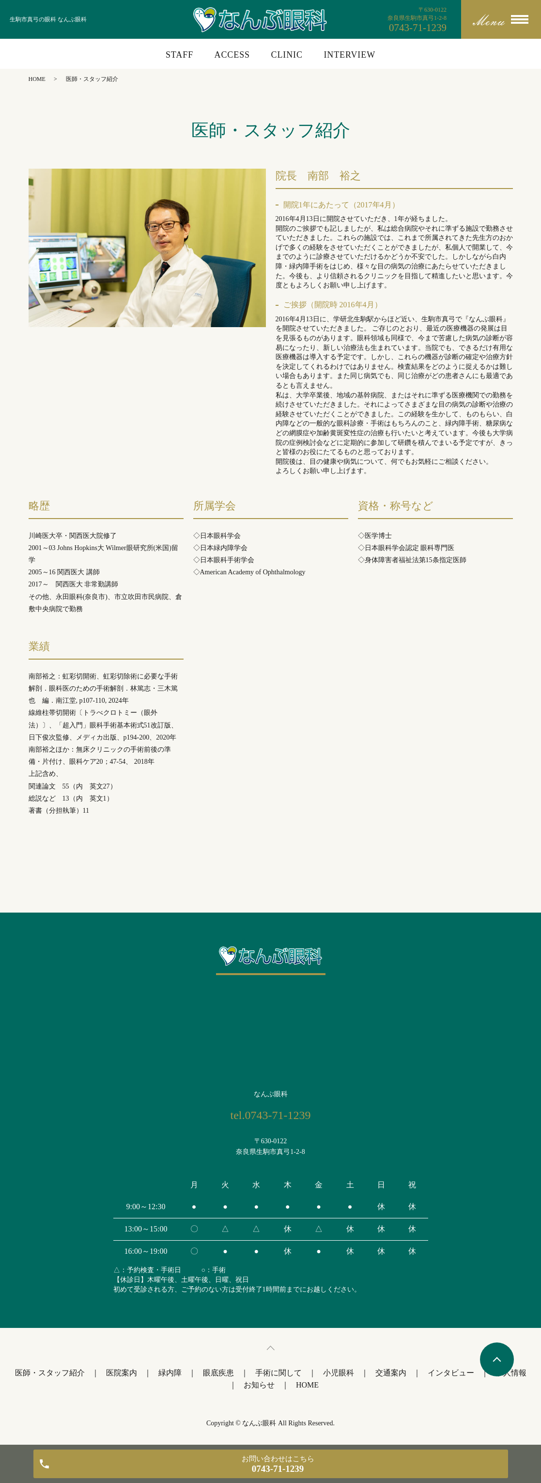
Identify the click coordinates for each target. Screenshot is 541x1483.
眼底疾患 (218, 1373)
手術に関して (278, 1373)
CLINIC (286, 54)
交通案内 (390, 1373)
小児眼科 (338, 1373)
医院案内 (121, 1373)
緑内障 (170, 1373)
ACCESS (232, 54)
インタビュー (451, 1373)
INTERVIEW (349, 54)
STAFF (179, 54)
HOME (37, 79)
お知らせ (259, 1385)
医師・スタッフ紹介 (50, 1373)
